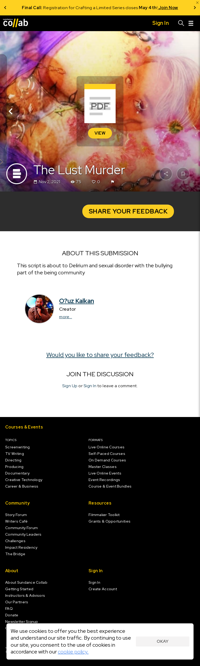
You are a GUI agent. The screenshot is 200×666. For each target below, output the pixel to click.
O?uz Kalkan (76, 301)
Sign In (90, 386)
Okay (162, 641)
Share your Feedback (128, 211)
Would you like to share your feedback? (100, 355)
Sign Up (70, 386)
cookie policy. (73, 651)
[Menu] (191, 23)
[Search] (181, 23)
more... (65, 317)
